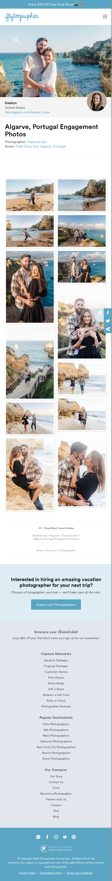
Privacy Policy (27, 873)
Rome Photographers (56, 758)
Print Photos (56, 677)
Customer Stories (56, 672)
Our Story (56, 776)
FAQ (56, 811)
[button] (105, 17)
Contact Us (56, 782)
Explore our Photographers (56, 604)
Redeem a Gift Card (56, 695)
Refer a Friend (56, 700)
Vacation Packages (56, 660)
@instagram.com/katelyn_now (27, 112)
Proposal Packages (56, 666)
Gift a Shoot (56, 689)
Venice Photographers (56, 753)
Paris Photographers (56, 724)
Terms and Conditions (79, 873)
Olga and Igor (37, 142)
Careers (56, 805)
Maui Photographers (56, 735)
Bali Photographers (56, 730)
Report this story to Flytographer (56, 550)
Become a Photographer (56, 793)
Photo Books (56, 683)
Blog (56, 816)
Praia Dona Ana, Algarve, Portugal (41, 146)
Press (56, 788)
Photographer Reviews (56, 706)
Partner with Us (56, 799)
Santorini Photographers (56, 741)
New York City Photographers (56, 747)
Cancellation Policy (51, 873)
